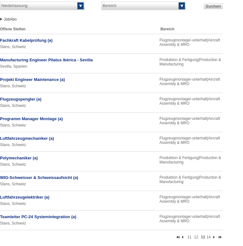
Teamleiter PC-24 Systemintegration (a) (38, 216)
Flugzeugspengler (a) (20, 99)
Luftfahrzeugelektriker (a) (24, 197)
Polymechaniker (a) (19, 158)
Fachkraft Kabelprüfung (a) (26, 40)
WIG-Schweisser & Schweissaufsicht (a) (39, 177)
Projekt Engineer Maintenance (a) (32, 79)
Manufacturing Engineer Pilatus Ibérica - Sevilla (46, 60)
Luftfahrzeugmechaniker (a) (27, 138)
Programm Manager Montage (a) (31, 118)
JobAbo (10, 19)
